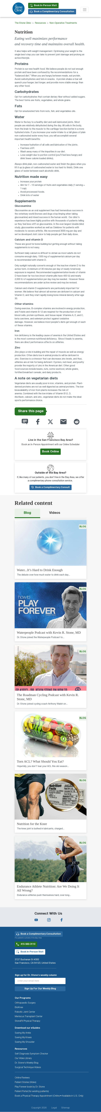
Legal (54, 1108)
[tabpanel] (50, 711)
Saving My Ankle (23, 1033)
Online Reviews (22, 1078)
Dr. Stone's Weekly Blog (26, 1063)
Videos (54, 513)
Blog (27, 513)
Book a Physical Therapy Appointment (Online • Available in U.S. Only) (49, 1096)
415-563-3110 (28, 944)
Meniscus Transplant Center (28, 1017)
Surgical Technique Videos (28, 1067)
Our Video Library (23, 1058)
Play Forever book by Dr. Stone (30, 1087)
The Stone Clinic (23, 23)
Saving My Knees (23, 1038)
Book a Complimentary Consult (50, 487)
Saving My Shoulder (25, 1042)
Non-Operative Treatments (63, 23)
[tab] (27, 513)
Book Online (50, 451)
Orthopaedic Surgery (25, 1003)
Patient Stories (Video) (25, 1082)
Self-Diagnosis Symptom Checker (31, 1054)
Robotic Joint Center (25, 1012)
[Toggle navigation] (85, 9)
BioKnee (19, 1007)
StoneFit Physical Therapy (27, 1021)
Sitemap (65, 1108)
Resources (40, 23)
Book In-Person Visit (45, 6)
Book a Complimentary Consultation (54, 12)
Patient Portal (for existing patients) (32, 1091)
